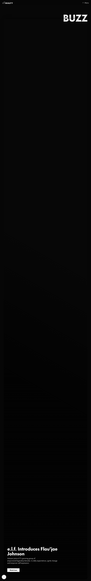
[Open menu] (85, 2)
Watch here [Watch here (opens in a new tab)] (13, 570)
